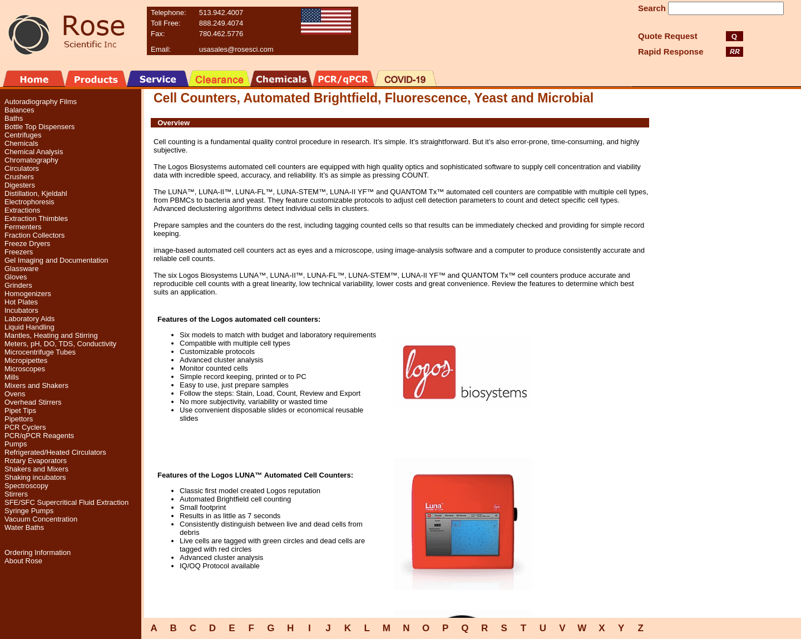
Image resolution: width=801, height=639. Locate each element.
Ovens (15, 394)
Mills (11, 377)
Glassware (21, 268)
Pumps (15, 444)
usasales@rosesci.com (236, 49)
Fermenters (22, 227)
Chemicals (21, 143)
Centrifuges (22, 135)
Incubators (21, 310)
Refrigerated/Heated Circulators (55, 452)
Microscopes (24, 369)
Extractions (22, 210)
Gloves (15, 277)
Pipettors (18, 419)
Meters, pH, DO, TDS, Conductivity (60, 344)
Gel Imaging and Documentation (56, 260)
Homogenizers (27, 293)
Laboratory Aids (29, 318)
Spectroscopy (26, 485)
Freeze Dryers (27, 243)
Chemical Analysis (33, 152)
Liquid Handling (29, 327)
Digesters (19, 185)
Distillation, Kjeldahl (35, 193)
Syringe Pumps (28, 511)
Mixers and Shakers (36, 385)
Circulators (21, 168)
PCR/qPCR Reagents (39, 435)
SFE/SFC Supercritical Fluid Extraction (66, 502)
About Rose (23, 561)
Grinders (18, 285)
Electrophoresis (29, 202)
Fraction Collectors (34, 235)
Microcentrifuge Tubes (40, 352)
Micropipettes (25, 360)
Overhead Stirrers (33, 402)
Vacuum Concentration (40, 519)
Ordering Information (37, 552)
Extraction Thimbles (36, 218)
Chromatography (31, 160)
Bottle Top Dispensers (39, 126)
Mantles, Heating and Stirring (51, 335)
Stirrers (16, 494)
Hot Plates (21, 302)
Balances (19, 110)
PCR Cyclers (25, 427)
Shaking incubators (35, 477)
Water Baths (24, 527)
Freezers (18, 252)
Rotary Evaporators (35, 460)
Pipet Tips (20, 410)
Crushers (19, 177)
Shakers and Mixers (36, 469)
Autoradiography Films (40, 101)
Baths (13, 118)
